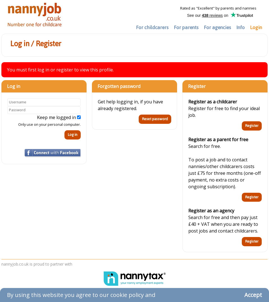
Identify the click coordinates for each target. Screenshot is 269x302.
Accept (253, 295)
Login (256, 27)
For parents (186, 27)
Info (240, 27)
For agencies (217, 27)
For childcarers (152, 27)
